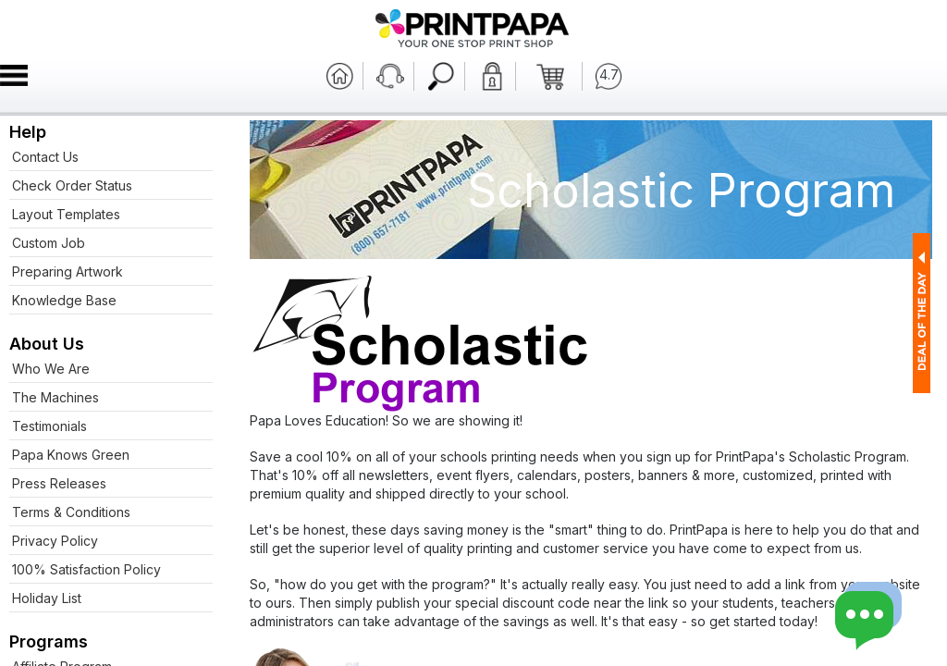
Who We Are (51, 368)
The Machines (55, 397)
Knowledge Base (64, 300)
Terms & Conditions (71, 512)
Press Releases (59, 483)
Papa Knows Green (70, 454)
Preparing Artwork (67, 271)
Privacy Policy (55, 541)
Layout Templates (66, 214)
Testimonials (49, 426)
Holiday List (46, 598)
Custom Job (48, 243)
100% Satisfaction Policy (86, 569)
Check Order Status (72, 185)
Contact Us (45, 157)
